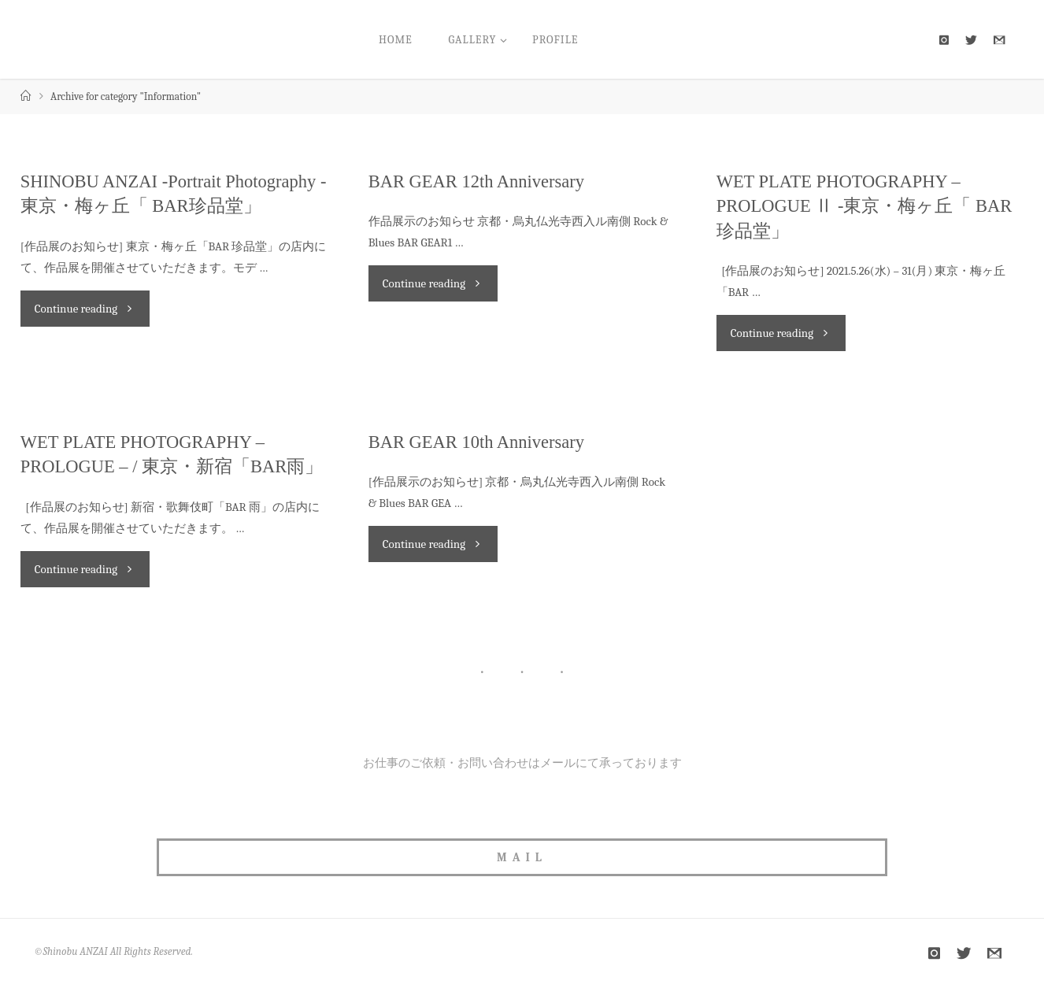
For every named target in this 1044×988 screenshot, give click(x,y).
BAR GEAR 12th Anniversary (476, 181)
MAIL (522, 857)
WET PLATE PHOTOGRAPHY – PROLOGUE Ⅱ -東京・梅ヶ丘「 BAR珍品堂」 (864, 206)
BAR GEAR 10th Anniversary (476, 442)
